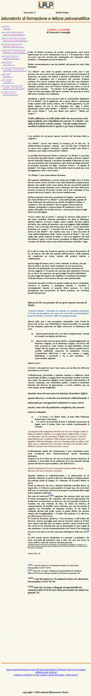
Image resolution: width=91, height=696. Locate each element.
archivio (52, 672)
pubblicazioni (41, 672)
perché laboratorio (21, 669)
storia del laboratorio (40, 669)
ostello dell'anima (56, 675)
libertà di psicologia (76, 669)
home (9, 669)
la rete (36, 675)
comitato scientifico (23, 675)
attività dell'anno (58, 669)
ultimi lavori (71, 675)
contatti (43, 675)
